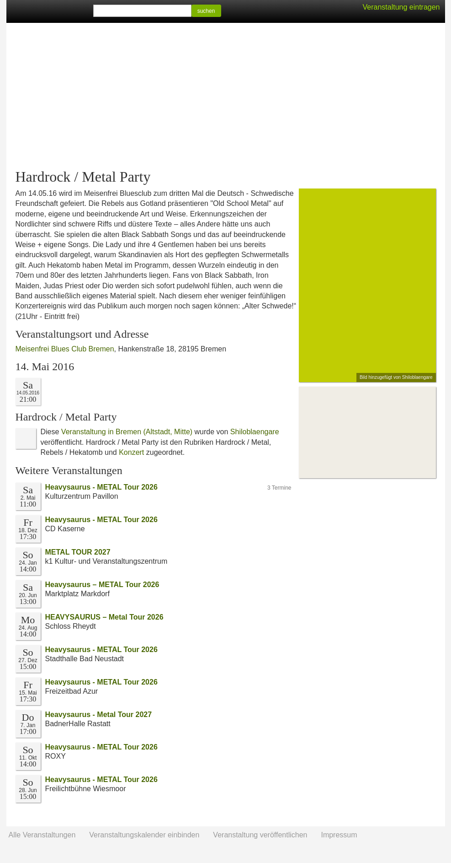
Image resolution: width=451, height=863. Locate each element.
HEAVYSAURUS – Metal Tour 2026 (104, 617)
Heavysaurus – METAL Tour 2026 (102, 584)
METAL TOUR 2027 (78, 552)
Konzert (131, 452)
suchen (206, 11)
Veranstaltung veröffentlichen (260, 835)
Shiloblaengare (254, 432)
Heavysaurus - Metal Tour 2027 (98, 714)
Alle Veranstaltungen (42, 835)
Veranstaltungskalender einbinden (144, 835)
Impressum (339, 835)
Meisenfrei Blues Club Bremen (65, 349)
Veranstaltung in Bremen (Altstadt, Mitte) (126, 432)
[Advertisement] (225, 96)
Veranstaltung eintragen (401, 7)
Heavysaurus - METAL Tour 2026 (101, 487)
